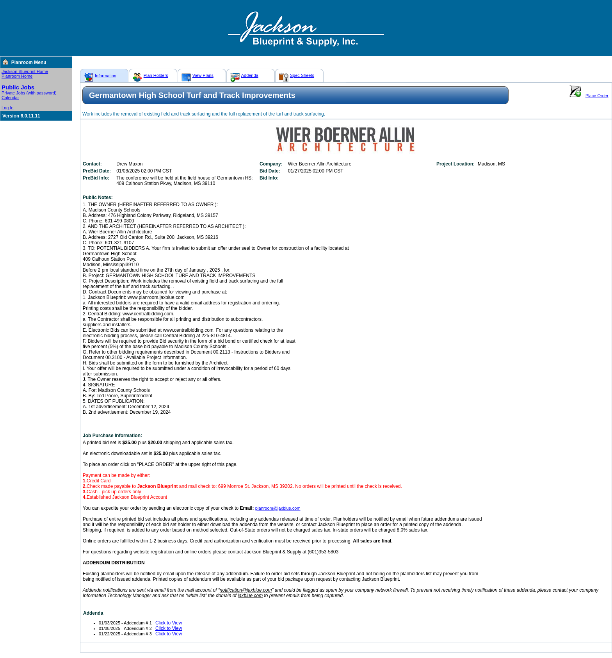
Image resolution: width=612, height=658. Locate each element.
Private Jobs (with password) (29, 93)
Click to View (168, 623)
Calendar (10, 97)
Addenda (249, 75)
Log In (8, 107)
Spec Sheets (302, 75)
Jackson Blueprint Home (25, 71)
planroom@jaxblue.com (278, 508)
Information (105, 75)
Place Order (596, 95)
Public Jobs (18, 87)
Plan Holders (156, 75)
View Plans (202, 75)
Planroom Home (17, 76)
